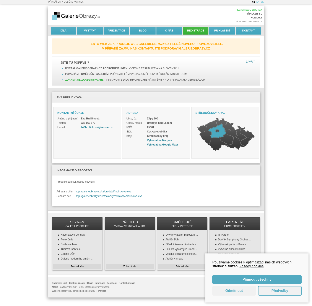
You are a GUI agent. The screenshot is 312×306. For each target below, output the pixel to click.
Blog (143, 30)
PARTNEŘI (234, 223)
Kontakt (256, 17)
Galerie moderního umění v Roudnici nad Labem (77, 258)
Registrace (195, 30)
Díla (63, 30)
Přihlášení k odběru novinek (65, 2)
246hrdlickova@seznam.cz (97, 127)
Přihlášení (222, 30)
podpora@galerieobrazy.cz (185, 48)
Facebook (112, 283)
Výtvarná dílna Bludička (231, 249)
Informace (100, 283)
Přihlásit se (254, 13)
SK (262, 2)
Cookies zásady (77, 283)
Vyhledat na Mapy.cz (159, 140)
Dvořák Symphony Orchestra (234, 239)
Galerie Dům (68, 253)
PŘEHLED (129, 223)
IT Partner (223, 234)
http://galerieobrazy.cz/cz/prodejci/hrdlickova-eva (103, 191)
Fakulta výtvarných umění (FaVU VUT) (182, 249)
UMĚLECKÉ (182, 223)
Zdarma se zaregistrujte (84, 79)
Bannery (64, 287)
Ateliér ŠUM (172, 239)
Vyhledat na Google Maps (163, 144)
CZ (253, 2)
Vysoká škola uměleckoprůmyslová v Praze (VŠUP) (182, 253)
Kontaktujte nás (127, 283)
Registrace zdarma (249, 9)
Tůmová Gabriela (71, 249)
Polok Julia (67, 239)
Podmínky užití (59, 283)
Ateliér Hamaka (174, 258)
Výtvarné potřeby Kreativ (232, 244)
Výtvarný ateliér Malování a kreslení (182, 234)
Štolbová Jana (69, 244)
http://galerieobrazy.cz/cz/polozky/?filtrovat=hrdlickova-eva (108, 196)
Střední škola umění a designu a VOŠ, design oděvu (182, 244)
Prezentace (116, 30)
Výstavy (90, 30)
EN (257, 2)
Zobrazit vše (77, 266)
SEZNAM (77, 223)
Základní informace (249, 21)
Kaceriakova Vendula (73, 234)
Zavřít (250, 61)
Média (55, 287)
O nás (169, 30)
